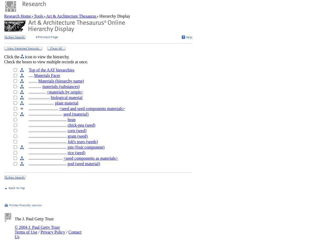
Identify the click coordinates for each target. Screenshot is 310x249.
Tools (38, 16)
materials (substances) (61, 86)
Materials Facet (47, 75)
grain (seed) (77, 136)
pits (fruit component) (86, 147)
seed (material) (76, 114)
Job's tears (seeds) (83, 141)
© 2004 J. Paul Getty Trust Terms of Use (37, 229)
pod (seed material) (84, 164)
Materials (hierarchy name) (61, 81)
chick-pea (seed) (81, 125)
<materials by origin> (65, 92)
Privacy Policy (52, 232)
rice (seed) (76, 153)
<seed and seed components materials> (92, 108)
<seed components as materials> (90, 158)
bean (71, 119)
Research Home (18, 16)
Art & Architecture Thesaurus (71, 16)
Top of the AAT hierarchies (51, 70)
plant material (66, 103)
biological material (66, 97)
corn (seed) (77, 130)
